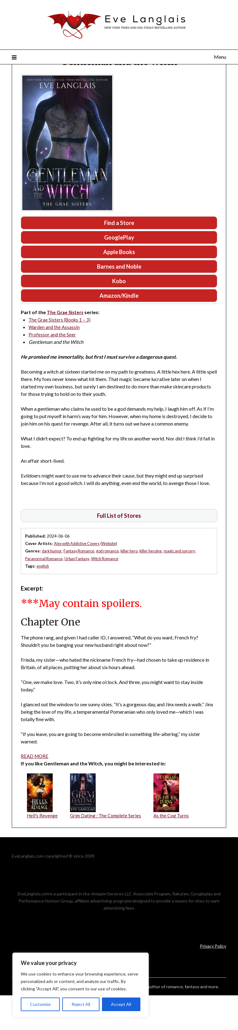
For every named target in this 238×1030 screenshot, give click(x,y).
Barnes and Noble (119, 299)
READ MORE (35, 790)
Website (113, 577)
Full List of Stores (119, 549)
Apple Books (119, 283)
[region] (80, 985)
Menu (220, 57)
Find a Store (119, 253)
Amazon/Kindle (119, 329)
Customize (40, 1004)
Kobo (119, 313)
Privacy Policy (213, 980)
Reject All (81, 1004)
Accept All (121, 1004)
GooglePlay (119, 269)
